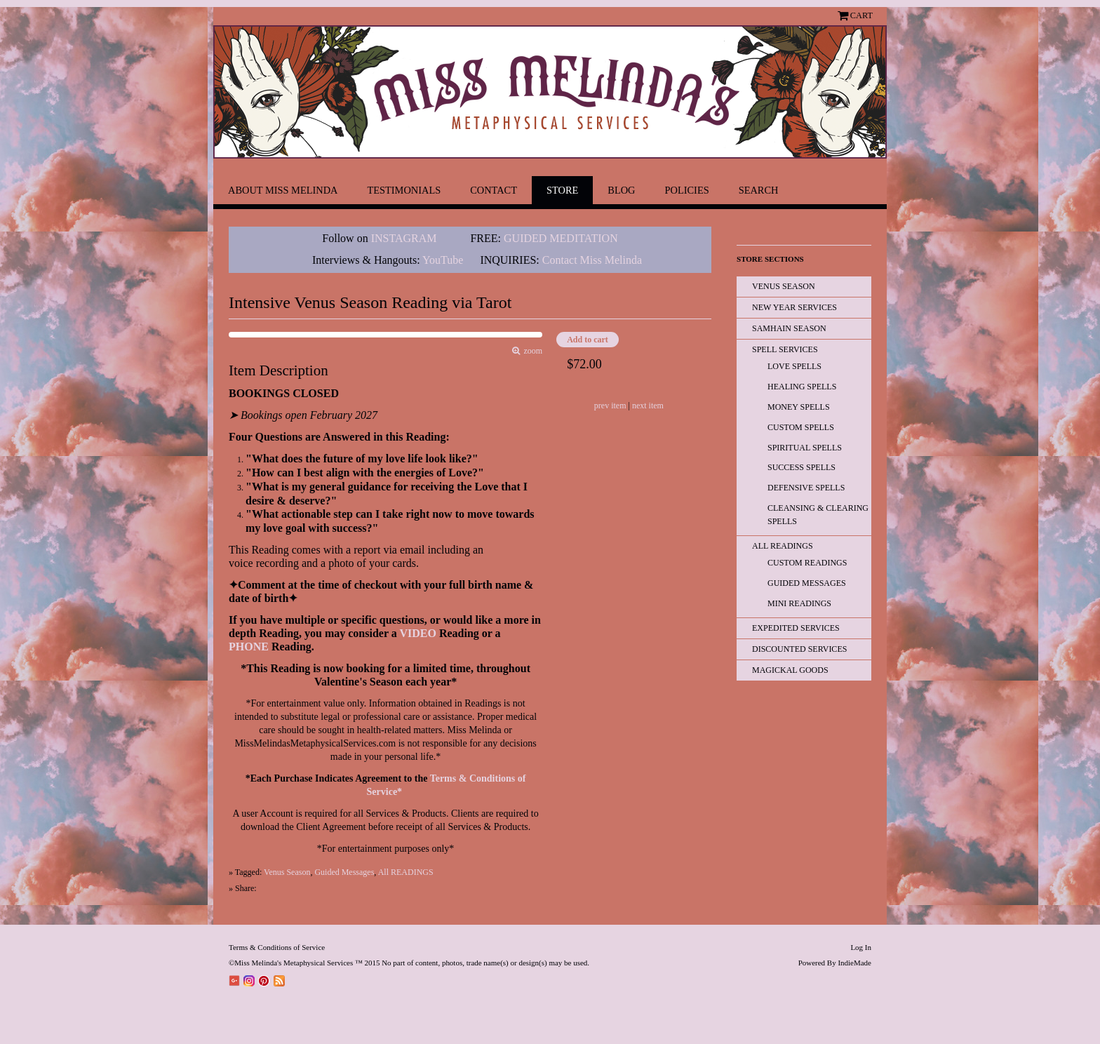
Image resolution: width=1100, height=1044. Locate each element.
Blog (621, 190)
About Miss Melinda (282, 190)
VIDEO (417, 633)
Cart (861, 15)
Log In (860, 947)
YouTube (442, 260)
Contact (493, 190)
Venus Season (287, 872)
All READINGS (406, 872)
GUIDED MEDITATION (561, 238)
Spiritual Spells (804, 448)
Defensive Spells (806, 488)
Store (562, 190)
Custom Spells (800, 427)
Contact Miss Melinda (593, 260)
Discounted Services (799, 649)
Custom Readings (807, 563)
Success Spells (801, 467)
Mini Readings (799, 603)
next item (648, 405)
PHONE (249, 646)
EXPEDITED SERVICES (796, 628)
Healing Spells (801, 387)
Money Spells (798, 407)
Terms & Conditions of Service (277, 947)
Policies (687, 190)
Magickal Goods (790, 670)
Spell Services (785, 349)
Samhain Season (789, 328)
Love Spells (794, 366)
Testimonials (404, 190)
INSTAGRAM (404, 238)
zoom (531, 351)
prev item (610, 405)
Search (759, 190)
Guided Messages (344, 872)
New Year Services (794, 307)
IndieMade (854, 962)
